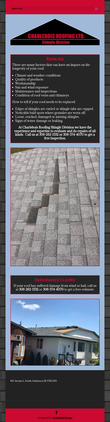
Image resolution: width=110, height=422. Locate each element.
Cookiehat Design (62, 417)
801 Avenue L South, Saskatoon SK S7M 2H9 (33, 380)
